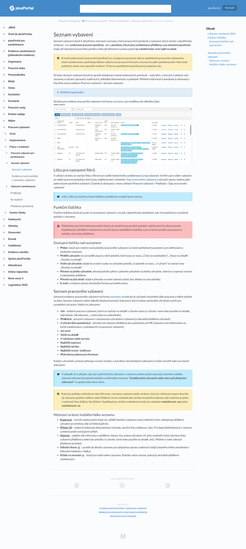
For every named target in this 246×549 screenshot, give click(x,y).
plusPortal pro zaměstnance (16, 42)
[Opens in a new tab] (123, 535)
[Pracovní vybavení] (94, 20)
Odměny (13, 225)
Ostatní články (17, 212)
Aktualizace (15, 265)
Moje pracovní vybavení (123, 516)
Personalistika (16, 74)
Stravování (14, 232)
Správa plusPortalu (19, 258)
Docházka (14, 94)
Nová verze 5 (15, 278)
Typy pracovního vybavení (141, 179)
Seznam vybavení (19, 163)
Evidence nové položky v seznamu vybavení (123, 508)
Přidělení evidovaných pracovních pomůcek (123, 512)
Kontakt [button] (229, 7)
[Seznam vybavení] (142, 20)
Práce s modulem (19, 146)
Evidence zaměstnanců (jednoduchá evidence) (21, 53)
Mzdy (11, 81)
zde (159, 66)
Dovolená (13, 101)
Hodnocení (14, 219)
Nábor (11, 120)
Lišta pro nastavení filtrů (222, 33)
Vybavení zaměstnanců (22, 186)
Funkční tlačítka (217, 37)
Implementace (17, 140)
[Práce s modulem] (119, 20)
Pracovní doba (16, 68)
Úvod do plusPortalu (20, 34)
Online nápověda (18, 271)
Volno (11, 87)
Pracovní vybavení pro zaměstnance (22, 155)
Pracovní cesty (17, 107)
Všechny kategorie (69, 20)
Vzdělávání (14, 245)
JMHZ (11, 27)
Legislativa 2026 (18, 284)
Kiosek (12, 239)
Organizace (14, 61)
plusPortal (214, 8)
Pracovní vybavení (19, 127)
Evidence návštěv (18, 252)
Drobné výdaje (16, 114)
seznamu (118, 101)
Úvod (12, 133)
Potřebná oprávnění (72, 92)
